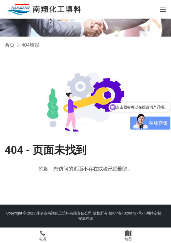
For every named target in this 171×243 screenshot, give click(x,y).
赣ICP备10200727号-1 (127, 213)
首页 (10, 45)
